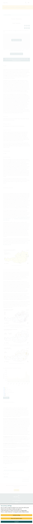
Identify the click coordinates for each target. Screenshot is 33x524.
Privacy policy (24, 510)
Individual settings (16, 515)
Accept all (16, 521)
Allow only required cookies (16, 518)
